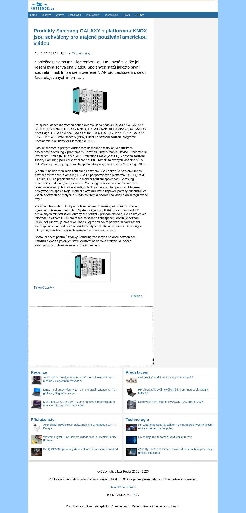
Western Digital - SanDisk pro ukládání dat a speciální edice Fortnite (80, 438)
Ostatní (126, 14)
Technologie (111, 14)
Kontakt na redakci (123, 487)
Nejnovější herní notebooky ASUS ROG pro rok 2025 (170, 401)
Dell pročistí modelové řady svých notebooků (165, 377)
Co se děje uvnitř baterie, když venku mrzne (165, 437)
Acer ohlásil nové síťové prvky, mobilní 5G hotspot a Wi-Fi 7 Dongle (79, 426)
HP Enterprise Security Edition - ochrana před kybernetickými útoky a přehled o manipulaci (175, 426)
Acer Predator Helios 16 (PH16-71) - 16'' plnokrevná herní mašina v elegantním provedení (78, 379)
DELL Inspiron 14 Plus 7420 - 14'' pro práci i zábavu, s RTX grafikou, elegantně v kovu (79, 391)
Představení (74, 14)
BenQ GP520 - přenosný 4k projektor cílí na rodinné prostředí (81, 449)
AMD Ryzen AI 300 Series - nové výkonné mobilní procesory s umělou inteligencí (176, 451)
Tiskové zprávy (81, 53)
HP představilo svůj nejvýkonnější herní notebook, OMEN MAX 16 (173, 391)
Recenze (46, 14)
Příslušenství (93, 14)
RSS (135, 495)
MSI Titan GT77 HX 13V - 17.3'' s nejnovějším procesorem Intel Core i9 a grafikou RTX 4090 (79, 403)
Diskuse (136, 295)
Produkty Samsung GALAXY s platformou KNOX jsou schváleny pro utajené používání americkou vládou (90, 37)
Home (33, 14)
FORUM (139, 14)
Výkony (60, 14)
